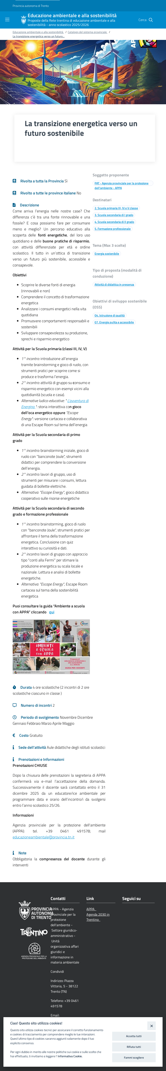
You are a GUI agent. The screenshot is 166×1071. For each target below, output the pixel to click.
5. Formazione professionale (113, 228)
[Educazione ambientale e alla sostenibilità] (24, 20)
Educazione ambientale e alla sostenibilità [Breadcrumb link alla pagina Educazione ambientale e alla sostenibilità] (38, 32)
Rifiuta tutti (134, 1047)
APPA (91, 909)
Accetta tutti (134, 1036)
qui (51, 612)
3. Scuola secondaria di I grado (114, 215)
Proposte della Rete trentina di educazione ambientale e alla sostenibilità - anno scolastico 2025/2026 (71, 22)
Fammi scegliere (134, 1057)
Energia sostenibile (107, 253)
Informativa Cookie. (70, 1056)
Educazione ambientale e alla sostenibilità (72, 15)
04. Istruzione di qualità (110, 315)
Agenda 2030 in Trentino (98, 917)
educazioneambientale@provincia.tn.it (43, 837)
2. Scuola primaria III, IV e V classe (116, 208)
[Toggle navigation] (7, 19)
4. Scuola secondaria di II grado (114, 221)
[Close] (151, 1025)
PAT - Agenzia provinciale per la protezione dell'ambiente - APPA (121, 185)
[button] (150, 20)
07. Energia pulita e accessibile (114, 322)
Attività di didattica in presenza (114, 284)
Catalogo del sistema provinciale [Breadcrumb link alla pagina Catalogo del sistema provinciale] (87, 32)
